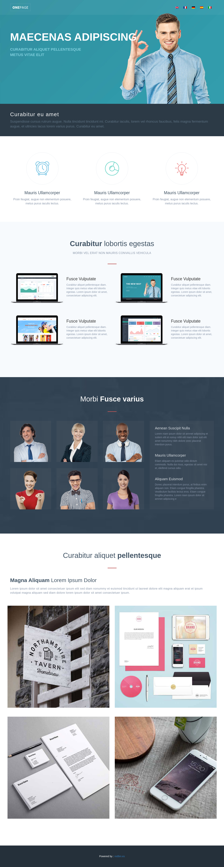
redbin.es (120, 856)
